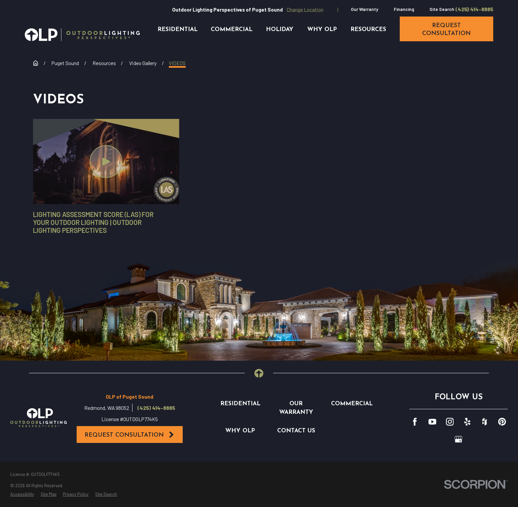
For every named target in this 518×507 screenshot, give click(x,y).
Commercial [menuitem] (231, 29)
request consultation (446, 29)
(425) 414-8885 (474, 9)
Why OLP (240, 431)
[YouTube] (432, 421)
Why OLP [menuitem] (322, 29)
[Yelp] (467, 421)
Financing (404, 9)
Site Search (441, 9)
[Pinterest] (502, 421)
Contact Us (296, 431)
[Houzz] (484, 421)
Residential (240, 404)
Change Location (305, 9)
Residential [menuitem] (178, 29)
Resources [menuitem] (368, 29)
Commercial (352, 404)
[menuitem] (22, 494)
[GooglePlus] (458, 439)
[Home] (82, 34)
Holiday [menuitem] (279, 29)
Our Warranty (364, 9)
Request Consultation (129, 434)
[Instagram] (450, 421)
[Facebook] (415, 421)
